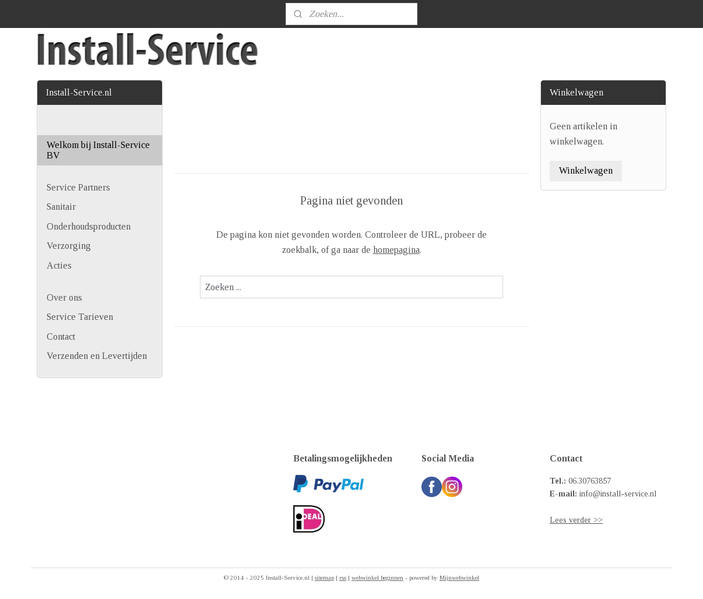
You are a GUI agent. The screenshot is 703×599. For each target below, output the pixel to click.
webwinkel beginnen (377, 577)
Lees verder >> (576, 520)
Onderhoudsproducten (89, 226)
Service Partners (78, 187)
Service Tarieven (80, 317)
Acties (59, 265)
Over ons (64, 297)
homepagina (395, 250)
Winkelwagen (586, 170)
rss (342, 577)
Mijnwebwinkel (459, 577)
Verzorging (69, 246)
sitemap (324, 577)
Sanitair (61, 207)
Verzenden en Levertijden (97, 356)
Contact (61, 336)
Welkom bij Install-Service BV (98, 150)
